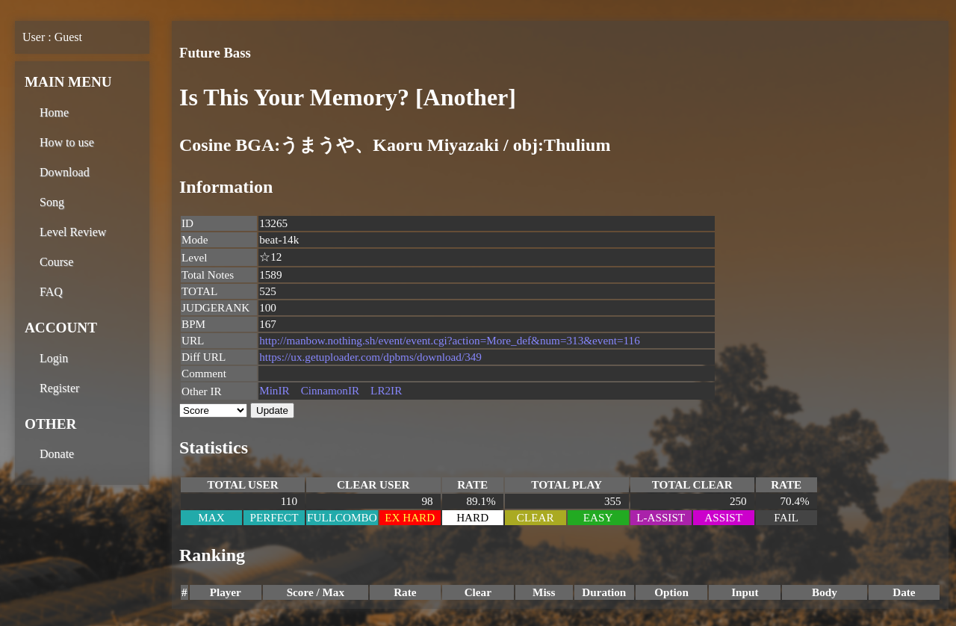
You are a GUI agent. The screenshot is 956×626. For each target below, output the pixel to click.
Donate (57, 453)
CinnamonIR (330, 390)
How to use (67, 142)
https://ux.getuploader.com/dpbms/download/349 (370, 356)
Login (54, 358)
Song (52, 202)
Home (54, 112)
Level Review (73, 232)
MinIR (274, 390)
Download (65, 172)
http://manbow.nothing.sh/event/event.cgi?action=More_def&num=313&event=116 (449, 340)
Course (56, 261)
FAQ (51, 291)
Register (59, 388)
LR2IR (386, 390)
